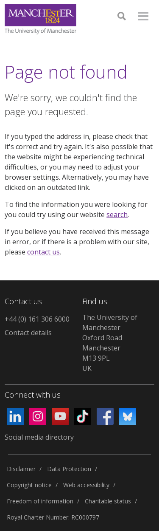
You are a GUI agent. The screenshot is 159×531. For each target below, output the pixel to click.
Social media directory (39, 437)
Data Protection (69, 469)
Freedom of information (40, 501)
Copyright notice (29, 485)
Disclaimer (21, 469)
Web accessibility (86, 485)
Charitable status (108, 501)
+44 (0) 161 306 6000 (37, 319)
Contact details (28, 332)
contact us (43, 252)
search (117, 214)
